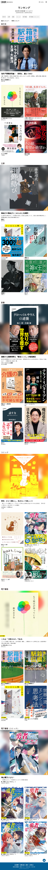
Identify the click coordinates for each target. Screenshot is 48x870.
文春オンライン (22, 866)
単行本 (4, 16)
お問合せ (31, 865)
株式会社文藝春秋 (16, 866)
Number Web (28, 866)
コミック (18, 16)
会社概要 (16, 865)
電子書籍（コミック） (34, 16)
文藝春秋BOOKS (7, 2)
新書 (13, 16)
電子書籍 (25, 16)
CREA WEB (33, 866)
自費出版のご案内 (24, 865)
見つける (41, 2)
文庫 (9, 16)
